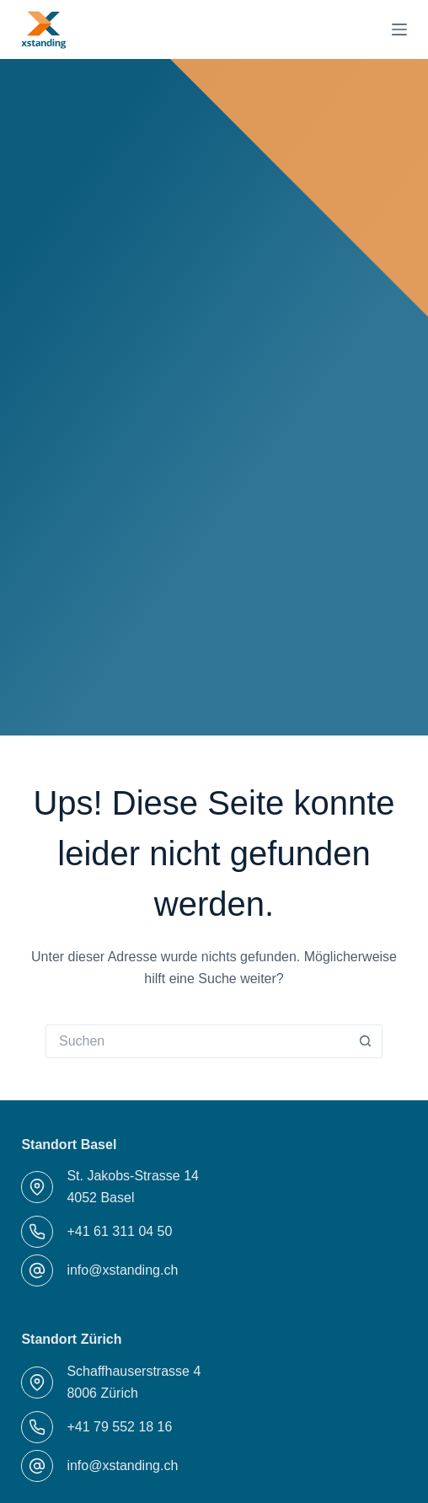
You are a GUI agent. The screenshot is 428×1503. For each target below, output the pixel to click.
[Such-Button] (366, 1041)
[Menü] (399, 29)
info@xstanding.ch (122, 1270)
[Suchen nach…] (197, 1041)
